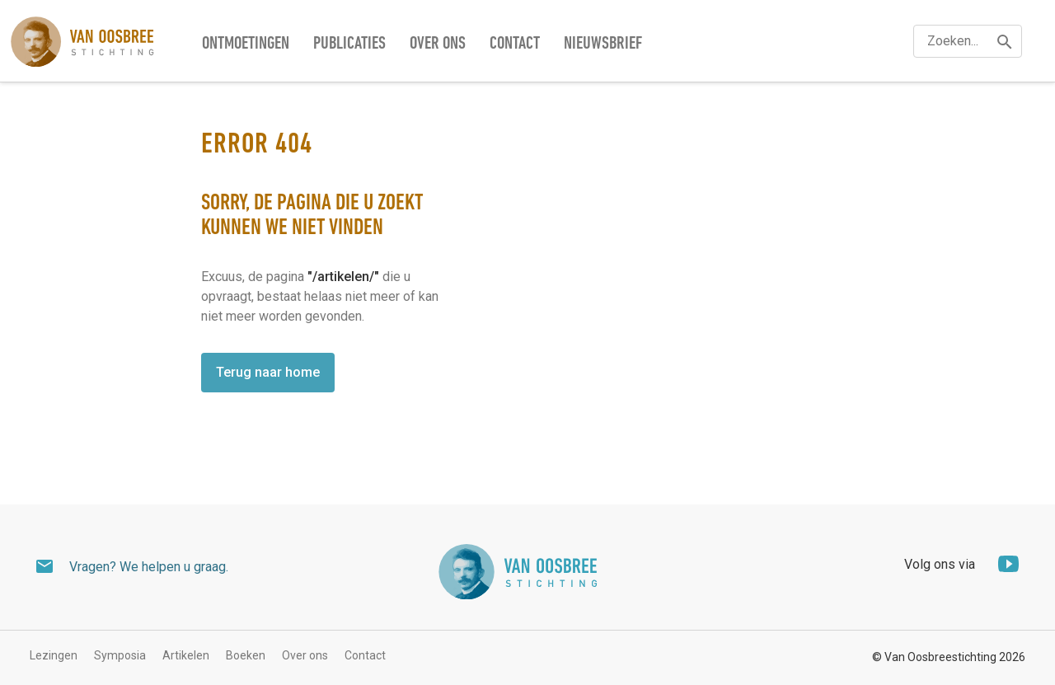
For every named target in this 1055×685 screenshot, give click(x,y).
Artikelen (185, 655)
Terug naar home (268, 372)
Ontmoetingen (245, 44)
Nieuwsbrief (603, 44)
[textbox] (967, 41)
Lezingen (53, 655)
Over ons (438, 44)
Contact (515, 44)
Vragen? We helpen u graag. (148, 567)
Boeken (245, 655)
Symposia (120, 655)
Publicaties (349, 44)
